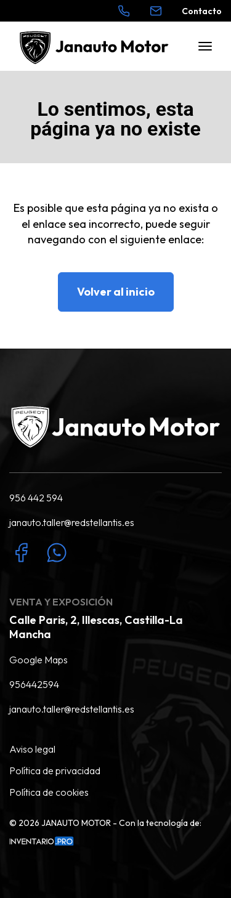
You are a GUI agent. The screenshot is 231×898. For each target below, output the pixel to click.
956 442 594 (36, 497)
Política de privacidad (54, 770)
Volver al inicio (116, 292)
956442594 (34, 684)
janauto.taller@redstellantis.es (71, 522)
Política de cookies (49, 792)
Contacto (202, 11)
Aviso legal (32, 749)
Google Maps (38, 659)
